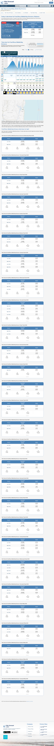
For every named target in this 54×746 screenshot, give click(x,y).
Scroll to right (42, 75)
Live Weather (25, 12)
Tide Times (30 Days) (9, 12)
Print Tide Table (38, 49)
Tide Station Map (33, 12)
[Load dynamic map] (22, 110)
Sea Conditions (18, 12)
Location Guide (42, 12)
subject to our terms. (30, 701)
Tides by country (4, 5)
